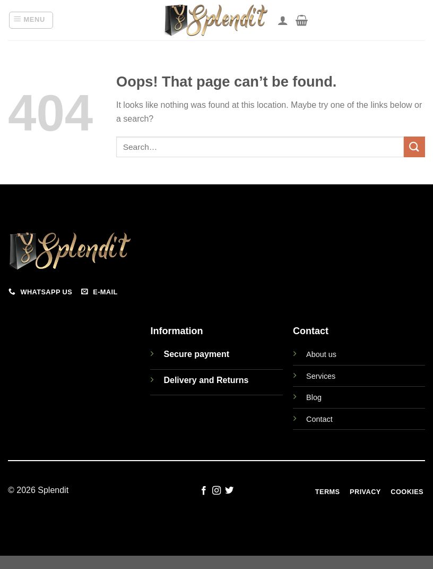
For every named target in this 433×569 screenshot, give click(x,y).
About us (321, 354)
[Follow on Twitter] (229, 491)
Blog (314, 397)
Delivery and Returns (205, 380)
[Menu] (31, 20)
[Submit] (414, 147)
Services (320, 376)
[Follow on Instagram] (216, 491)
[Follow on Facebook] (203, 491)
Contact (319, 419)
